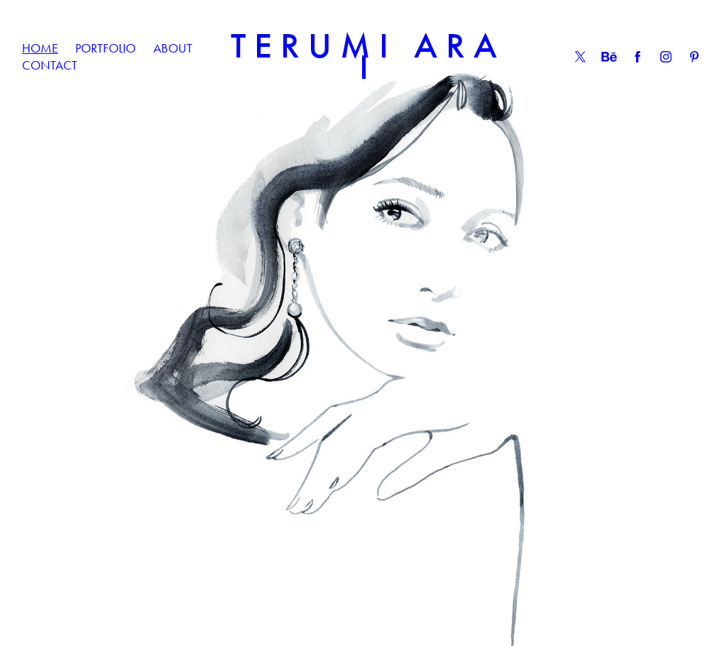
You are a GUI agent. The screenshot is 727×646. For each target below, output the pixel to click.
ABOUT (172, 48)
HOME (40, 48)
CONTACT (49, 65)
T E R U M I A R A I (368, 56)
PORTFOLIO (105, 48)
